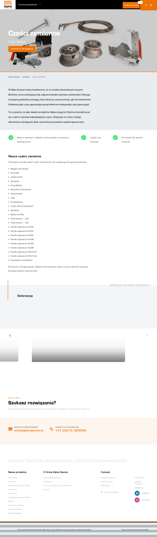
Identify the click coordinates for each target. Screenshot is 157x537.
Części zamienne (14, 513)
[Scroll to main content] (10, 60)
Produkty (25, 77)
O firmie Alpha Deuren (52, 478)
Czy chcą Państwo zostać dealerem (57, 486)
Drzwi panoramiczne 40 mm (19, 486)
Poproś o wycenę (127, 5)
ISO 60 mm (12, 494)
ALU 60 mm (12, 490)
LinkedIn (142, 493)
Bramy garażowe (15, 509)
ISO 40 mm (12, 482)
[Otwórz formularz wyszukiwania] (146, 5)
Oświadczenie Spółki (142, 530)
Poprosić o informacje (22, 49)
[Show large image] (19, 361)
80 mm (11, 501)
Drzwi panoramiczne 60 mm (19, 497)
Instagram (142, 499)
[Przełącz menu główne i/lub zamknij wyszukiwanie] (151, 5)
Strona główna (14, 77)
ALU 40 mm (12, 478)
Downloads (47, 482)
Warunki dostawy (128, 530)
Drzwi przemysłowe (28, 4)
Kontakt (46, 490)
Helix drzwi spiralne (16, 505)
